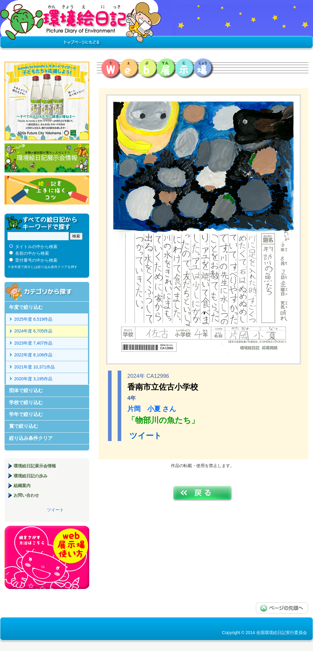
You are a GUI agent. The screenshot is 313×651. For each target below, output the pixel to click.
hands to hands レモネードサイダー (47, 101)
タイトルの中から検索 (36, 246)
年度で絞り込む (26, 307)
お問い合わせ (26, 495)
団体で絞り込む (26, 390)
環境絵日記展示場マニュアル (47, 557)
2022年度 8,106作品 (33, 354)
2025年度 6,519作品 (33, 319)
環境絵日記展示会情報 (47, 157)
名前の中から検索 (32, 253)
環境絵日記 (81, 25)
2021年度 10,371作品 (34, 367)
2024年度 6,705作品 (33, 331)
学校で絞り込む (26, 402)
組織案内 (22, 485)
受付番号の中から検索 (36, 260)
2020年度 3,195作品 (33, 378)
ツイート (145, 435)
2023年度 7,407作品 (33, 343)
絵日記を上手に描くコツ (47, 189)
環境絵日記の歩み (30, 475)
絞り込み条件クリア (31, 438)
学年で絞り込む (26, 414)
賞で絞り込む (23, 426)
